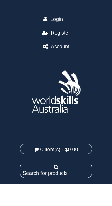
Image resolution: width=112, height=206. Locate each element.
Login (59, 19)
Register (60, 33)
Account (60, 46)
